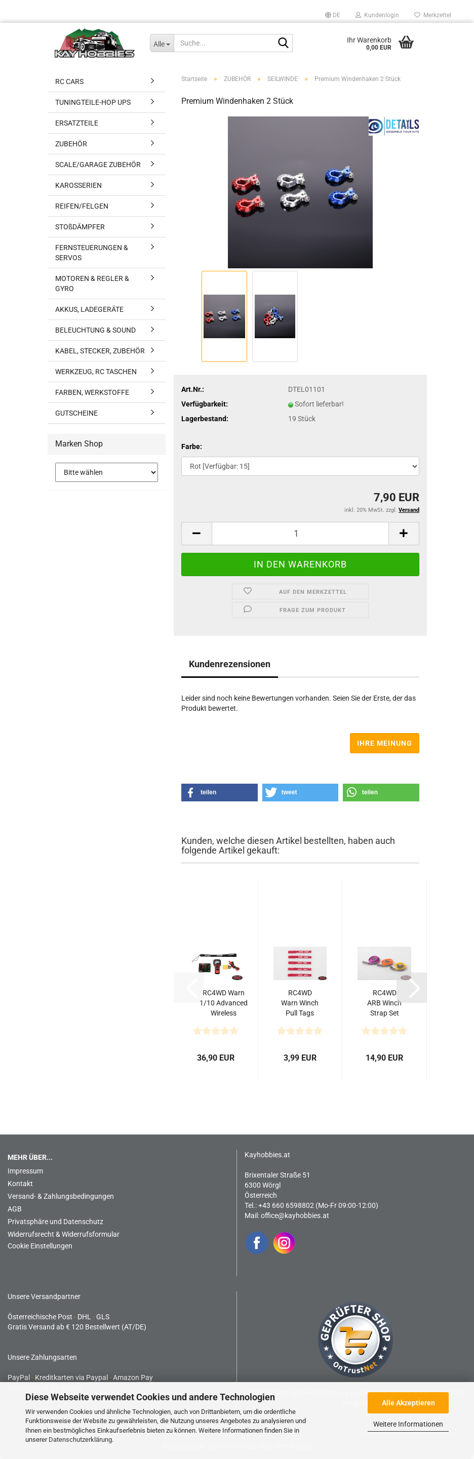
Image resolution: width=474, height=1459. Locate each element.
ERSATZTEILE (76, 123)
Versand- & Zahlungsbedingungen (61, 1196)
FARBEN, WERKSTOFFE (92, 392)
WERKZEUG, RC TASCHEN (96, 372)
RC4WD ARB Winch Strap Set (384, 1003)
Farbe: (191, 446)
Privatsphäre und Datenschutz (55, 1222)
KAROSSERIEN (78, 185)
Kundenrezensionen (229, 664)
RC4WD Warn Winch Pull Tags (300, 1003)
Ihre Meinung (384, 743)
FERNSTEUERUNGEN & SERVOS (91, 253)
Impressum (25, 1171)
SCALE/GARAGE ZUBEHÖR (98, 164)
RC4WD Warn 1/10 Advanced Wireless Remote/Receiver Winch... (223, 1003)
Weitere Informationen (408, 1424)
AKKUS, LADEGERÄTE (89, 309)
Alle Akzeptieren (408, 1403)
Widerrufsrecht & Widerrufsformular (64, 1234)
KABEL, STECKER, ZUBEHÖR (100, 351)
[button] (333, 15)
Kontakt (20, 1184)
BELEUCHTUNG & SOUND (95, 330)
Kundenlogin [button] (377, 15)
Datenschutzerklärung (80, 1439)
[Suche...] (162, 43)
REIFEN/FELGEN (81, 206)
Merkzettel (432, 15)
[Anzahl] (300, 533)
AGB (15, 1209)
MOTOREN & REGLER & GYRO (92, 283)
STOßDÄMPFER (80, 227)
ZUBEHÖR (71, 144)
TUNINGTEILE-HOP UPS (93, 102)
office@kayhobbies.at (295, 1215)
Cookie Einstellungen (40, 1246)
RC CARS (69, 81)
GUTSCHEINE (76, 413)
